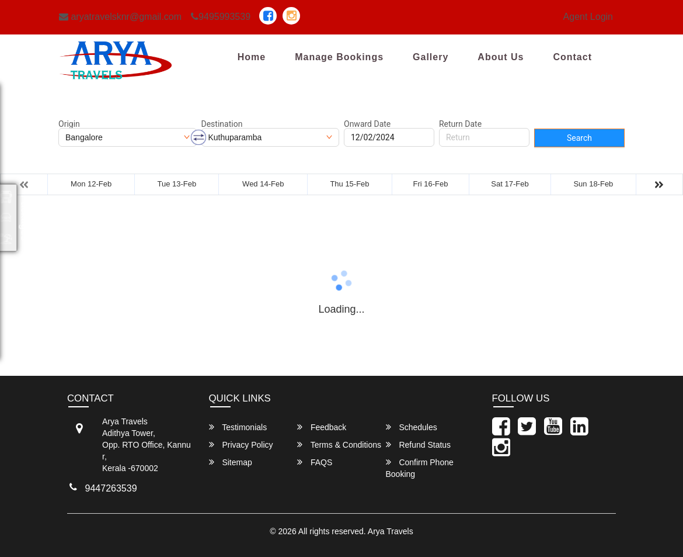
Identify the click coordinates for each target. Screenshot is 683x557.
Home (252, 57)
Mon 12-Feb (91, 183)
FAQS (314, 462)
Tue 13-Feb (177, 183)
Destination (222, 124)
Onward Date (367, 124)
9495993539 (220, 17)
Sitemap (230, 462)
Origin (69, 124)
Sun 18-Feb (593, 183)
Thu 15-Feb (349, 183)
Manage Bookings (339, 57)
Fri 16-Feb (430, 183)
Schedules (411, 427)
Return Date (460, 124)
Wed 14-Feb (263, 183)
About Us (501, 57)
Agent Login (588, 17)
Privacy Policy (241, 444)
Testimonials (238, 427)
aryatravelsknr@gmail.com (120, 17)
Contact (572, 57)
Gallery (430, 57)
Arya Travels (390, 531)
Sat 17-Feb (509, 183)
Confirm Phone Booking (420, 468)
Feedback (321, 427)
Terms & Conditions (339, 444)
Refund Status (418, 444)
